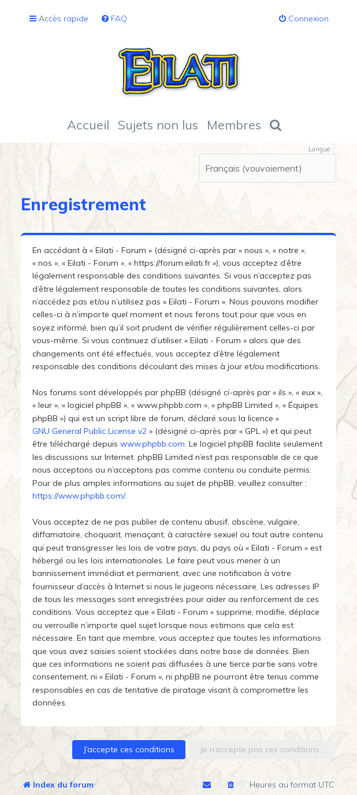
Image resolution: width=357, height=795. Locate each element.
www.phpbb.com (152, 444)
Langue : (320, 149)
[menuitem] (114, 19)
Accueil (88, 124)
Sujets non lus (158, 124)
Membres (234, 124)
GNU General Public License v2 (89, 431)
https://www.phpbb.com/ (78, 496)
